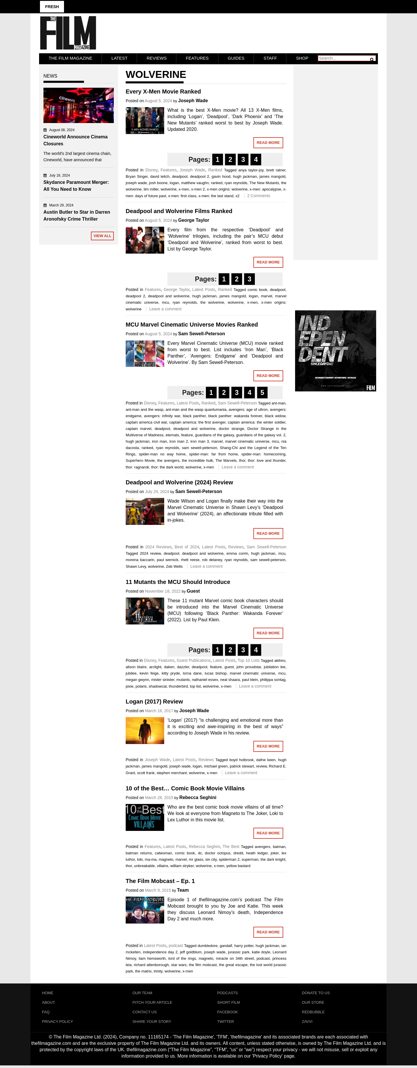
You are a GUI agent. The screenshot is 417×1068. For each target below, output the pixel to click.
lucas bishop (216, 672)
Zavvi (307, 1023)
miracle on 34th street (235, 958)
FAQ (46, 1013)
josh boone (158, 182)
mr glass (196, 858)
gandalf (226, 945)
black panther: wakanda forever (235, 415)
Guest (193, 590)
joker (275, 852)
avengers (262, 846)
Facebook (227, 1013)
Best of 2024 (187, 546)
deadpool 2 (199, 175)
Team (183, 889)
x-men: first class (182, 195)
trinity (158, 970)
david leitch (160, 175)
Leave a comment (165, 308)
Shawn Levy (136, 566)
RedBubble (313, 1013)
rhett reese (190, 559)
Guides (236, 57)
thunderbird (178, 685)
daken (169, 666)
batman (279, 846)
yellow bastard (238, 865)
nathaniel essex (205, 679)
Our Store (313, 1003)
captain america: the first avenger (197, 421)
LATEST (119, 57)
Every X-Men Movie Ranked (163, 90)
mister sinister (162, 679)
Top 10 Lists (248, 659)
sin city (211, 858)
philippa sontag (273, 679)
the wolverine (212, 302)
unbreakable (144, 865)
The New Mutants (264, 182)
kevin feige (149, 672)
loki (140, 858)
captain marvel (138, 428)
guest (229, 666)
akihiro (279, 659)
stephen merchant (172, 772)
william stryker (182, 865)
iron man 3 (199, 440)
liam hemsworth (152, 958)
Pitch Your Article (153, 1003)
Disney (151, 169)
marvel (266, 295)
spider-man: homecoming (264, 453)
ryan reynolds (236, 182)
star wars (178, 964)
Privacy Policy (57, 1023)
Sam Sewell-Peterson (201, 332)
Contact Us (145, 1013)
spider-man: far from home (213, 453)
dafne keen (265, 759)
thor (242, 459)
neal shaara (230, 679)
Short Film (228, 1003)
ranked (216, 182)
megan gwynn (137, 679)
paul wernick (167, 559)
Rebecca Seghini (197, 796)
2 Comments (258, 195)
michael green (216, 765)
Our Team (142, 992)
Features (197, 57)
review (261, 765)
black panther (194, 415)
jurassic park (238, 951)
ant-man (279, 402)
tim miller (151, 188)
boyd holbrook (241, 759)
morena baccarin (140, 559)
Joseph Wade (193, 99)
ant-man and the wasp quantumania (196, 408)
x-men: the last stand (215, 195)
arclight (155, 666)
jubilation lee (275, 666)
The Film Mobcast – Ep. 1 (160, 880)
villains (162, 865)
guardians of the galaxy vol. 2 (260, 434)
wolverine (169, 188)
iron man (159, 440)
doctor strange (231, 428)
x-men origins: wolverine (227, 188)
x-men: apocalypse (265, 188)
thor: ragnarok (137, 466)
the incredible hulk (197, 459)
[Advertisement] (336, 155)
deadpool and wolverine (168, 295)
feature (187, 434)
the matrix (143, 970)
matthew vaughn (195, 182)
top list (195, 685)
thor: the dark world (167, 466)
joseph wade (136, 182)
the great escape (233, 964)
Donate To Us (316, 992)
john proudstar (249, 666)
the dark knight (273, 858)
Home (47, 992)
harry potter (243, 945)
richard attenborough (151, 964)
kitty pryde (171, 672)
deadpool (180, 175)
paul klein (250, 679)
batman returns (139, 852)
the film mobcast (203, 964)
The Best (231, 845)
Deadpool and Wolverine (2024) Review (179, 482)
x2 (237, 195)
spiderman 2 (229, 858)
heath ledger (257, 852)
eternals (172, 434)
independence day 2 (160, 951)
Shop (302, 57)
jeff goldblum (191, 951)
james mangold (272, 175)
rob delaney (212, 559)
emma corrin (237, 553)
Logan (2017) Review (154, 701)
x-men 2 (198, 188)
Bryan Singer (137, 175)
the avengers (168, 459)
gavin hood (221, 175)
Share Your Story (152, 1023)
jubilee (131, 672)
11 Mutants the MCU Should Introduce (178, 581)
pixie (129, 685)
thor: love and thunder (267, 459)
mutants (183, 679)
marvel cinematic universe (247, 440)
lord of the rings (182, 958)
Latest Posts (203, 289)
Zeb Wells (174, 566)
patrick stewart (242, 765)
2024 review (150, 553)
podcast (176, 945)
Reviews (157, 57)
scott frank (146, 772)
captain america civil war (146, 421)
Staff (270, 57)
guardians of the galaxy (214, 434)
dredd (238, 852)
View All (102, 235)
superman (250, 858)
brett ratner (276, 169)
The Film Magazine (70, 57)
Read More (268, 142)
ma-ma (150, 858)
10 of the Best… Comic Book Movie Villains (185, 787)
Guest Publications (194, 659)
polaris (141, 685)
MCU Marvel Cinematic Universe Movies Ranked (192, 323)
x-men (184, 188)
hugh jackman (245, 175)
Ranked (215, 169)
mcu (165, 302)
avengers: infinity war (162, 415)
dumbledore (208, 945)
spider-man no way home (162, 453)
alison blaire (136, 666)
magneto (166, 858)
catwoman (163, 852)
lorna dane (192, 672)
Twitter (225, 1023)
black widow (275, 415)
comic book (257, 289)
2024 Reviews (158, 546)
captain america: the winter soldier (256, 421)
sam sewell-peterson (199, 447)
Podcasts (227, 992)
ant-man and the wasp (144, 408)
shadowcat (158, 685)
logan (174, 182)
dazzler (183, 666)
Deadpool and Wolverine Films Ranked (179, 210)
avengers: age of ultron (248, 408)
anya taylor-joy (250, 169)
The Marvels (226, 459)
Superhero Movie (140, 459)
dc (200, 852)
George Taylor (193, 219)
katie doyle (261, 951)
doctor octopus (218, 852)
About (48, 1003)
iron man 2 (178, 440)
